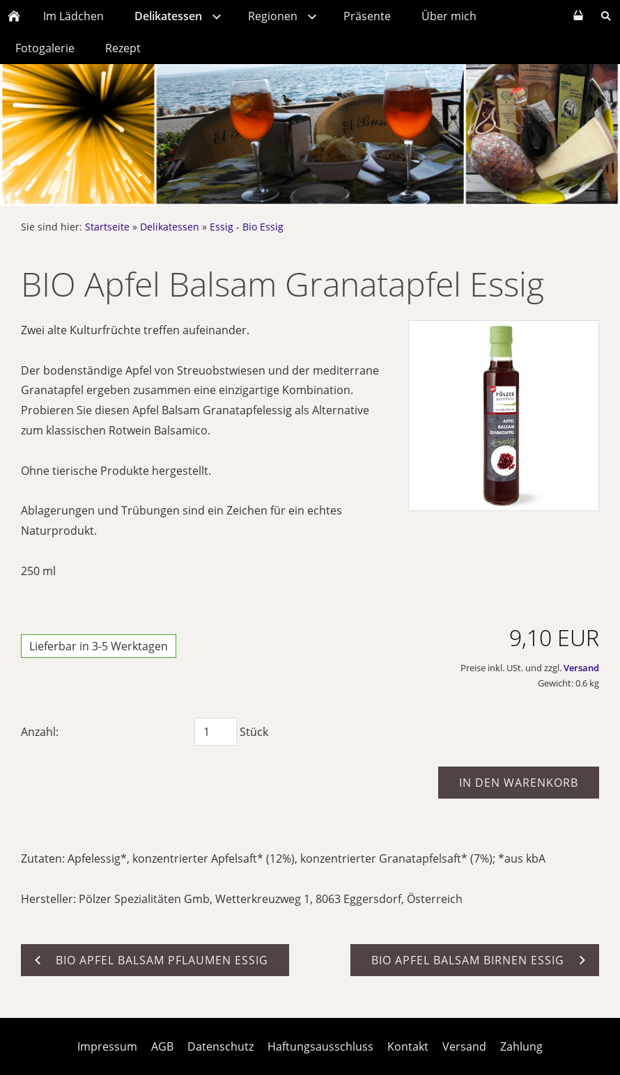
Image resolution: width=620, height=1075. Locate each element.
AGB (162, 1046)
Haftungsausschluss (320, 1046)
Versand (581, 667)
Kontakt (407, 1046)
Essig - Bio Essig (247, 226)
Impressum (107, 1046)
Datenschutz (220, 1046)
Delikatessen (169, 226)
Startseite (107, 226)
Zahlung (521, 1046)
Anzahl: (40, 731)
